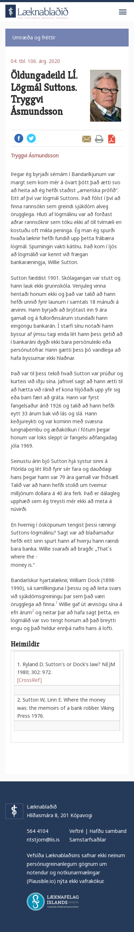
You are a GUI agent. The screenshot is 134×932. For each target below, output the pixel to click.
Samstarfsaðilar (87, 839)
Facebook (18, 138)
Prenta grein (99, 139)
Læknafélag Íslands (53, 902)
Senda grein (86, 139)
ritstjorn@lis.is (43, 839)
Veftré (76, 831)
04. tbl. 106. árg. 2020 (35, 61)
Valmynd (122, 12)
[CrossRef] (29, 680)
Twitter (31, 138)
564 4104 (37, 831)
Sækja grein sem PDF (111, 139)
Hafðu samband (107, 831)
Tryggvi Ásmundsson (35, 155)
